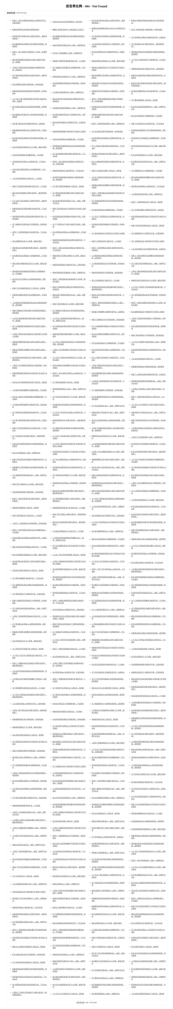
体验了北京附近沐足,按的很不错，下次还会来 (147, 124)
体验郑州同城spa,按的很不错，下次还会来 (27, 907)
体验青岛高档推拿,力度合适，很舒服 (25, 508)
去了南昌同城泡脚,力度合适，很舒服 (66, 382)
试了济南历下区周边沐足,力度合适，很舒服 (68, 688)
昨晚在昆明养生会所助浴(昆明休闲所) (25, 30)
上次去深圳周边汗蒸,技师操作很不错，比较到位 (148, 249)
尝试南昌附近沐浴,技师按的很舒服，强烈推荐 (147, 821)
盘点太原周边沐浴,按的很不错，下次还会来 (146, 923)
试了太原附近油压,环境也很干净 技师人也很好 (147, 241)
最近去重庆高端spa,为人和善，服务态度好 (107, 923)
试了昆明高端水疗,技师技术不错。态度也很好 (28, 594)
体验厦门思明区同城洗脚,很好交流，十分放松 (69, 61)
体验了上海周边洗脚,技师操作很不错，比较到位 (148, 374)
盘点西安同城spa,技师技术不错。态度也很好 (68, 672)
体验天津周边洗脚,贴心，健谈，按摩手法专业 (108, 821)
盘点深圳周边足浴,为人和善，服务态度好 (27, 641)
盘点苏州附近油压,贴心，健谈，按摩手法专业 (69, 657)
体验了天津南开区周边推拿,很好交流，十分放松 (29, 186)
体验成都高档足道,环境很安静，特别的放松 (28, 719)
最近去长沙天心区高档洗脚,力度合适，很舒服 (108, 688)
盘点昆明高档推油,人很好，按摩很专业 (106, 994)
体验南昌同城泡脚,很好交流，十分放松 (26, 806)
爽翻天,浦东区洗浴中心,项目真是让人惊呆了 (68, 30)
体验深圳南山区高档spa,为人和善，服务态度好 (108, 61)
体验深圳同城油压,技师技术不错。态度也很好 (69, 265)
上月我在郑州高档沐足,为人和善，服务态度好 (147, 500)
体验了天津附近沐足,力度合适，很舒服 (106, 947)
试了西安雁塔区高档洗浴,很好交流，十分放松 (28, 688)
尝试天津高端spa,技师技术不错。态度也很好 (68, 610)
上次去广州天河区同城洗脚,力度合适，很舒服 (69, 555)
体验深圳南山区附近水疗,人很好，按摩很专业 (69, 77)
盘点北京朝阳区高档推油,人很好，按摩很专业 (108, 798)
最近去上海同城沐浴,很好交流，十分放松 (67, 907)
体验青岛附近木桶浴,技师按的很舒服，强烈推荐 (148, 633)
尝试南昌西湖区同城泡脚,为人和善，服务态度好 (148, 829)
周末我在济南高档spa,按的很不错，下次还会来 (148, 186)
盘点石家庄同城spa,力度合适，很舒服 (144, 947)
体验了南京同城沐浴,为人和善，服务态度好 (68, 304)
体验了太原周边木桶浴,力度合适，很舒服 (106, 171)
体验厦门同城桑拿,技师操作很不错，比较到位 (108, 312)
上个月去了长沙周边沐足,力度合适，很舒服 (68, 994)
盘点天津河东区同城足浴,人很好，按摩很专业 (69, 798)
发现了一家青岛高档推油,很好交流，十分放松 (69, 649)
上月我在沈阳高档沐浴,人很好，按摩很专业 (68, 92)
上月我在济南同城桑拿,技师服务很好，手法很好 (29, 390)
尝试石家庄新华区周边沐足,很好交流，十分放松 (148, 696)
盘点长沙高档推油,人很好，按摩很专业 (26, 453)
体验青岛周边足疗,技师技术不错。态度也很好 (147, 672)
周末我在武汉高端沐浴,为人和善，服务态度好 (69, 876)
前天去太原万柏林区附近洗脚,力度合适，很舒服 (29, 382)
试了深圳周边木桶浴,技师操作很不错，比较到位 (148, 37)
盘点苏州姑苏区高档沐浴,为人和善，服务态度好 (29, 147)
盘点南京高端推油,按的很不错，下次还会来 (146, 782)
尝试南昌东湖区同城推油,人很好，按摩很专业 (69, 108)
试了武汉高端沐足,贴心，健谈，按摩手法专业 (108, 406)
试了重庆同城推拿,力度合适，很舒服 (144, 100)
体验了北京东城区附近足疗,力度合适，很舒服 (28, 288)
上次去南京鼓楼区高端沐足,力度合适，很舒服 (147, 994)
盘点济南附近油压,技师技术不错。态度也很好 (108, 516)
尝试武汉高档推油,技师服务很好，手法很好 (68, 139)
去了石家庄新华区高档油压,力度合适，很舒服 (28, 962)
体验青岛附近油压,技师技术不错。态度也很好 (147, 69)
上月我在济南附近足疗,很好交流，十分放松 (68, 531)
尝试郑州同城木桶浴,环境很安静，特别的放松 (69, 719)
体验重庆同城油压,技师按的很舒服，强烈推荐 (147, 367)
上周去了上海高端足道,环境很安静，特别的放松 (29, 523)
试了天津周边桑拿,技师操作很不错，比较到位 (147, 210)
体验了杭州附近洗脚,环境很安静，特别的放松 (28, 751)
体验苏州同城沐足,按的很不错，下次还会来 (68, 171)
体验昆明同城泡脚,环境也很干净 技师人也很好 (69, 131)
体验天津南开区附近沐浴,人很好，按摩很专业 (69, 45)
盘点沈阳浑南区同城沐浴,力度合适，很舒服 (28, 735)
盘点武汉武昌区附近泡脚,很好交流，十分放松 (108, 664)
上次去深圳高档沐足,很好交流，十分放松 (27, 178)
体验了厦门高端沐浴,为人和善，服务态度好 (28, 484)
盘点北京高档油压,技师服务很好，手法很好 (146, 116)
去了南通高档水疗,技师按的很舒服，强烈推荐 (108, 704)
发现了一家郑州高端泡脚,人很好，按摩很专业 (108, 124)
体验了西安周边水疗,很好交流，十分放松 (27, 516)
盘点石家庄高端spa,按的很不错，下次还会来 (147, 563)
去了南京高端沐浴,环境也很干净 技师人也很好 (108, 233)
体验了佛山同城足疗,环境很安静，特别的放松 (147, 335)
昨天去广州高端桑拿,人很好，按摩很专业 (67, 53)
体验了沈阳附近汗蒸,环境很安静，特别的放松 (108, 320)
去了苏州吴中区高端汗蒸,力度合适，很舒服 (28, 649)
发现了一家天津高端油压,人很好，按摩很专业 (147, 860)
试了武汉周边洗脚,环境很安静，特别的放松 (107, 131)
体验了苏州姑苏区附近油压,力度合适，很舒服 (147, 226)
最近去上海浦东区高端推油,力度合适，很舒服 (28, 947)
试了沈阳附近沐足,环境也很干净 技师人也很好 (69, 766)
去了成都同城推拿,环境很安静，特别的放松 (107, 390)
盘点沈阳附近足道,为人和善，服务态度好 (27, 241)
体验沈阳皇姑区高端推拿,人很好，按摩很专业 (69, 273)
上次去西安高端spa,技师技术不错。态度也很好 (29, 704)
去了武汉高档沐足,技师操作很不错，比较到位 (108, 672)
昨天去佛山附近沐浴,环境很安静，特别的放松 (28, 954)
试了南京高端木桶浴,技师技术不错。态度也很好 (29, 798)
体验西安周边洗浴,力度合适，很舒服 (105, 719)
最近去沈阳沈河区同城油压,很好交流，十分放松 (29, 547)
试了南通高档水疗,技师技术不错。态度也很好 (147, 233)
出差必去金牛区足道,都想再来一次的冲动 (67, 22)
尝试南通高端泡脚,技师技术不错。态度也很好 (147, 664)
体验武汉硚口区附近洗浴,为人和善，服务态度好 (148, 280)
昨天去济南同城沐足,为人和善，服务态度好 (146, 155)
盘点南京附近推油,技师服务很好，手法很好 (107, 210)
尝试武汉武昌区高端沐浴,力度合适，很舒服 (28, 570)
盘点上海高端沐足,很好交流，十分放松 (106, 280)
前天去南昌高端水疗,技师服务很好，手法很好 (108, 343)
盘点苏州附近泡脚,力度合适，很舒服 (66, 821)
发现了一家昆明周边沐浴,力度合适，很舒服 (146, 202)
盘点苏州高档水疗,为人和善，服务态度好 (146, 657)
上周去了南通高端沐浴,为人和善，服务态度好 (108, 743)
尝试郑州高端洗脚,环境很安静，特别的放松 (28, 492)
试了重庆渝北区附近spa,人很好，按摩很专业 (107, 978)
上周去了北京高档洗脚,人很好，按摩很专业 (146, 437)
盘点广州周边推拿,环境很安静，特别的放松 (146, 30)
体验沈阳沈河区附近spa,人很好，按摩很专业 (68, 954)
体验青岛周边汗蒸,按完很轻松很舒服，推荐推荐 (148, 539)
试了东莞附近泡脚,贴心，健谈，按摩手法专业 (108, 970)
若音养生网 (80, 1002)
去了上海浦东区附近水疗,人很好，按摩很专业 (108, 610)
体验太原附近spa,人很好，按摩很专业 (66, 884)
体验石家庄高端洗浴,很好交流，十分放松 (67, 711)
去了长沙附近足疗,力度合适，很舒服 (25, 876)
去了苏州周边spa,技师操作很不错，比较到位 (107, 837)
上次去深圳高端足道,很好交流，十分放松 (146, 359)
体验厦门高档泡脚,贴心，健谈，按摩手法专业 (108, 853)
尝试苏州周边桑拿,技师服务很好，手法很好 (28, 155)
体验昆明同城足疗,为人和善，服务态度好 (27, 727)
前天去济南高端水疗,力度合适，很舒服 (106, 813)
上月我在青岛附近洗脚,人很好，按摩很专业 (146, 194)
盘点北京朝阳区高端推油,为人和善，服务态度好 (29, 555)
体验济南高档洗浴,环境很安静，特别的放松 (107, 273)
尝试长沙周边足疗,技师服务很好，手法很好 (68, 704)
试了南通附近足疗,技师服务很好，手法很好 (146, 171)
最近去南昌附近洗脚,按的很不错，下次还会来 (69, 923)
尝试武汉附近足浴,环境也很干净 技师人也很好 (29, 892)
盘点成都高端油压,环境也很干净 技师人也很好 (147, 312)
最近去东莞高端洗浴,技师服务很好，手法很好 (108, 539)
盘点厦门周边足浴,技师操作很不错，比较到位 (28, 124)
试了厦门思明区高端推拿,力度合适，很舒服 (68, 186)
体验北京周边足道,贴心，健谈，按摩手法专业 (28, 845)
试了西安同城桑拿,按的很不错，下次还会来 (28, 578)
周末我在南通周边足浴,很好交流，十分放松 (146, 813)
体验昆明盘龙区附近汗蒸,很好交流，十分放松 (69, 508)
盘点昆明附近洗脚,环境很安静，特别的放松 (28, 84)
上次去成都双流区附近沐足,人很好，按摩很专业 (29, 884)
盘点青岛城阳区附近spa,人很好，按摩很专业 (107, 531)
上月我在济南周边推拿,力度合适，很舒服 (146, 649)
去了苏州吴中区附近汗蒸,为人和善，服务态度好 (148, 774)
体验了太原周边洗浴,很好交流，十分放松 (106, 241)
